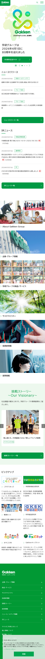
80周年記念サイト (11, 59)
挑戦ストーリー (7, 603)
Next (29, 65)
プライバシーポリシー (10, 649)
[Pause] (15, 65)
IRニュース (5, 619)
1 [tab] (22, 65)
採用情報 (5, 609)
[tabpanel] (22, 34)
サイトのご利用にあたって (10, 626)
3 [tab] (26, 65)
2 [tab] (24, 65)
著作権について (7, 634)
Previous (19, 65)
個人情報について (7, 630)
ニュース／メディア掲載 (9, 614)
